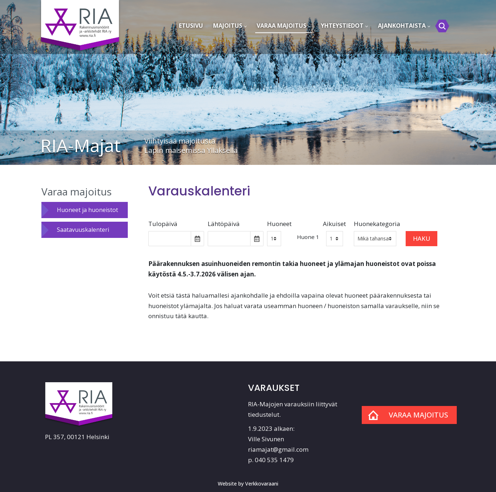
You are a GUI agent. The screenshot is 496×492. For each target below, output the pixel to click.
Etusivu (191, 26)
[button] (245, 26)
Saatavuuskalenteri (83, 230)
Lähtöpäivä (224, 224)
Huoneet (279, 224)
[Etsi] (442, 26)
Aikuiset (334, 224)
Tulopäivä (162, 224)
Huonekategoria (377, 224)
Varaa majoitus (76, 191)
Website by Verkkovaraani (248, 483)
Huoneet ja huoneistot (87, 210)
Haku (421, 238)
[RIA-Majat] (81, 22)
